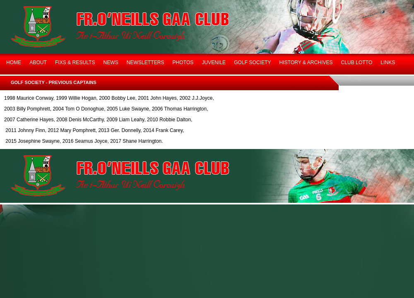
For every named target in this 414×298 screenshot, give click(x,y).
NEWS (111, 62)
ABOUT (38, 62)
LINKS (387, 62)
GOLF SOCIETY (252, 62)
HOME (13, 62)
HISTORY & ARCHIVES (306, 62)
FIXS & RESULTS (75, 62)
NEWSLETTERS (145, 62)
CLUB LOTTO (357, 62)
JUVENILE (214, 62)
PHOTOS (183, 62)
